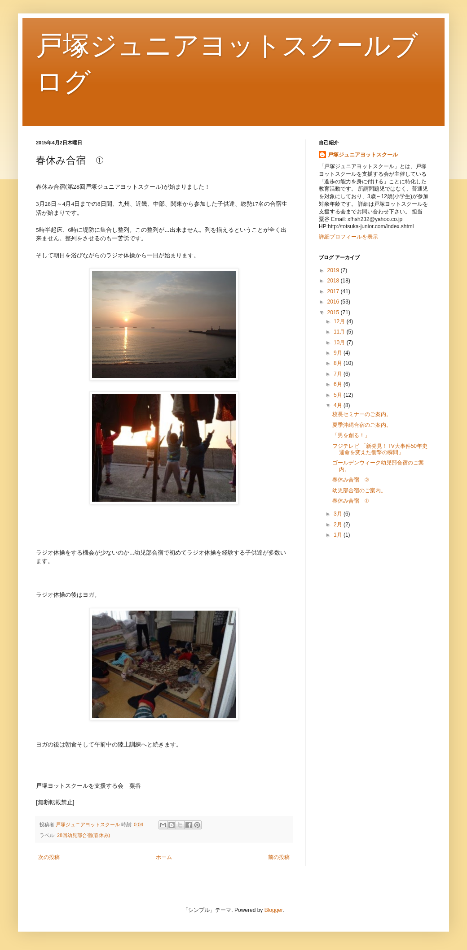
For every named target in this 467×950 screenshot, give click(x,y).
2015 (334, 312)
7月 (339, 374)
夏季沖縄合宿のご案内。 (362, 425)
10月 (340, 342)
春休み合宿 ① (350, 501)
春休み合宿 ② (350, 480)
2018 (334, 281)
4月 (339, 405)
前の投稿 (279, 857)
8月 (339, 363)
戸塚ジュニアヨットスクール (363, 155)
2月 (339, 524)
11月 (340, 332)
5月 (339, 395)
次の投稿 (49, 857)
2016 (334, 302)
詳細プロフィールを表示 (348, 237)
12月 (340, 321)
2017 (334, 291)
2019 (334, 270)
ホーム (164, 857)
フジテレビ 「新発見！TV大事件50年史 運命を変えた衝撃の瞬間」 (382, 449)
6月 (339, 384)
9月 (339, 353)
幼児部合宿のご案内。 (359, 490)
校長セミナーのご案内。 (362, 414)
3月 (339, 514)
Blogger (273, 910)
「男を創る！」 (351, 435)
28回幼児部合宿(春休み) (83, 835)
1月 (339, 535)
